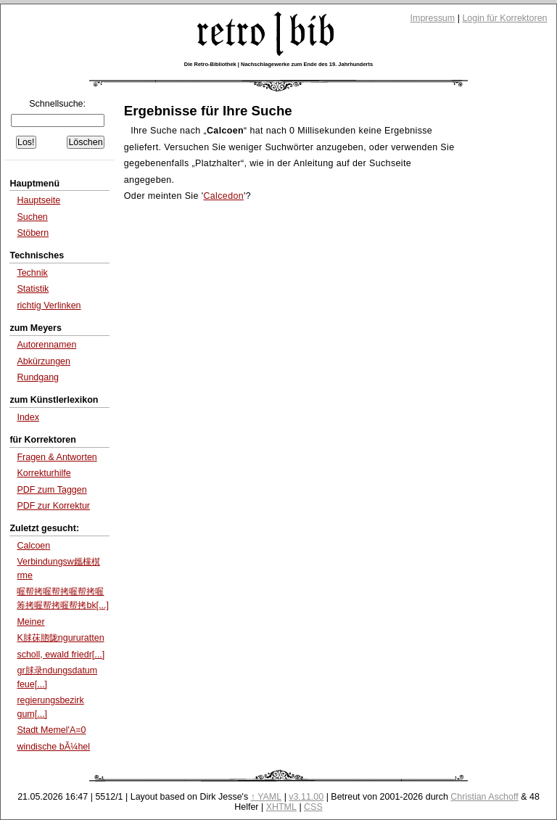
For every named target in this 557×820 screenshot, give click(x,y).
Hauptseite (38, 200)
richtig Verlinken (49, 305)
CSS (313, 807)
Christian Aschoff (484, 797)
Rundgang (38, 377)
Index (28, 417)
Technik (32, 273)
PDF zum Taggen (51, 490)
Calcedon (223, 196)
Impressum (432, 18)
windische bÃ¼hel (53, 747)
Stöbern (33, 233)
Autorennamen (46, 345)
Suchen (32, 217)
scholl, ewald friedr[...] (60, 654)
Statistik (33, 289)
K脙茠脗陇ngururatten (60, 638)
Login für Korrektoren (504, 18)
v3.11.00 (306, 797)
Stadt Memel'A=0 (51, 730)
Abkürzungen (43, 361)
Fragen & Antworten (56, 457)
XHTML (281, 807)
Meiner (30, 622)
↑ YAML (266, 797)
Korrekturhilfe (43, 473)
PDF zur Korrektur (53, 506)
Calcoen (33, 546)
